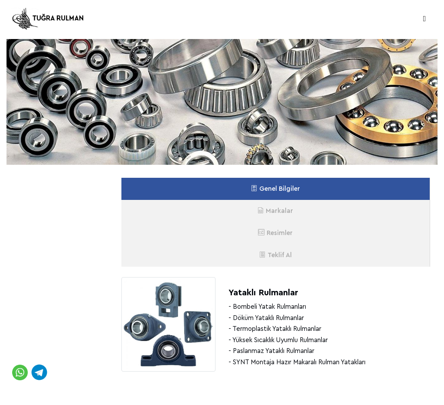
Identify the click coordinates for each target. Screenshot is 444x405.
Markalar (275, 210)
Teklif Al (275, 254)
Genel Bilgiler (275, 188)
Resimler (275, 232)
